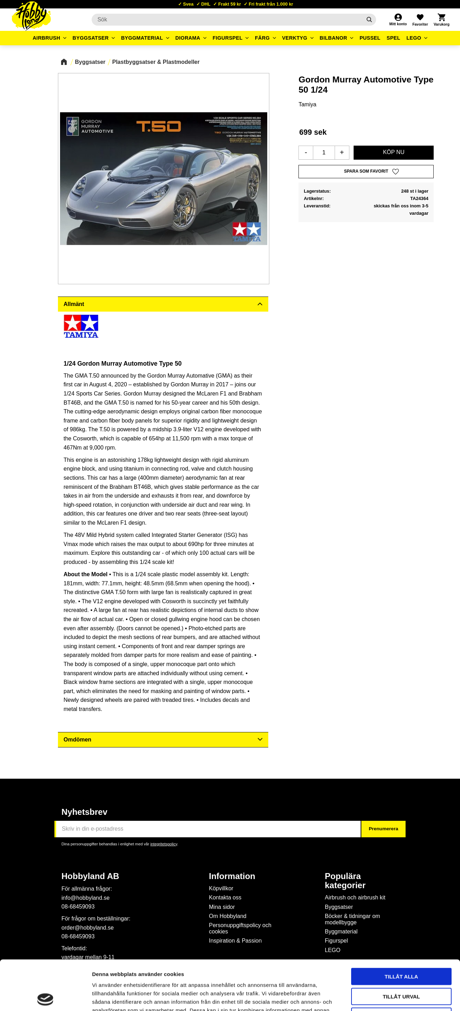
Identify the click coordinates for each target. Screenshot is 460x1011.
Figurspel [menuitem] (228, 38)
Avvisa (401, 966)
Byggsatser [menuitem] (91, 38)
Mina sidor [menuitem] (222, 907)
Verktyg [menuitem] (294, 38)
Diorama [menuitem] (187, 38)
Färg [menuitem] (262, 38)
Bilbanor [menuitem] (333, 38)
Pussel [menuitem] (370, 38)
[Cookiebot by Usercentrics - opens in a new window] (45, 997)
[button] (420, 19)
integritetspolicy (163, 844)
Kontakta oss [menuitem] (225, 897)
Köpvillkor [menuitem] (221, 888)
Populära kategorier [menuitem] (345, 881)
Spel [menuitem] (393, 38)
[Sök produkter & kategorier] (227, 20)
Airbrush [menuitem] (46, 38)
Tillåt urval (401, 947)
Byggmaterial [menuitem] (142, 38)
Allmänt (74, 304)
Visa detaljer (381, 997)
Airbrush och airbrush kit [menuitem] (355, 897)
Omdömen (77, 740)
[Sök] (369, 20)
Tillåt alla (401, 927)
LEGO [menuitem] (413, 38)
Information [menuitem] (232, 876)
